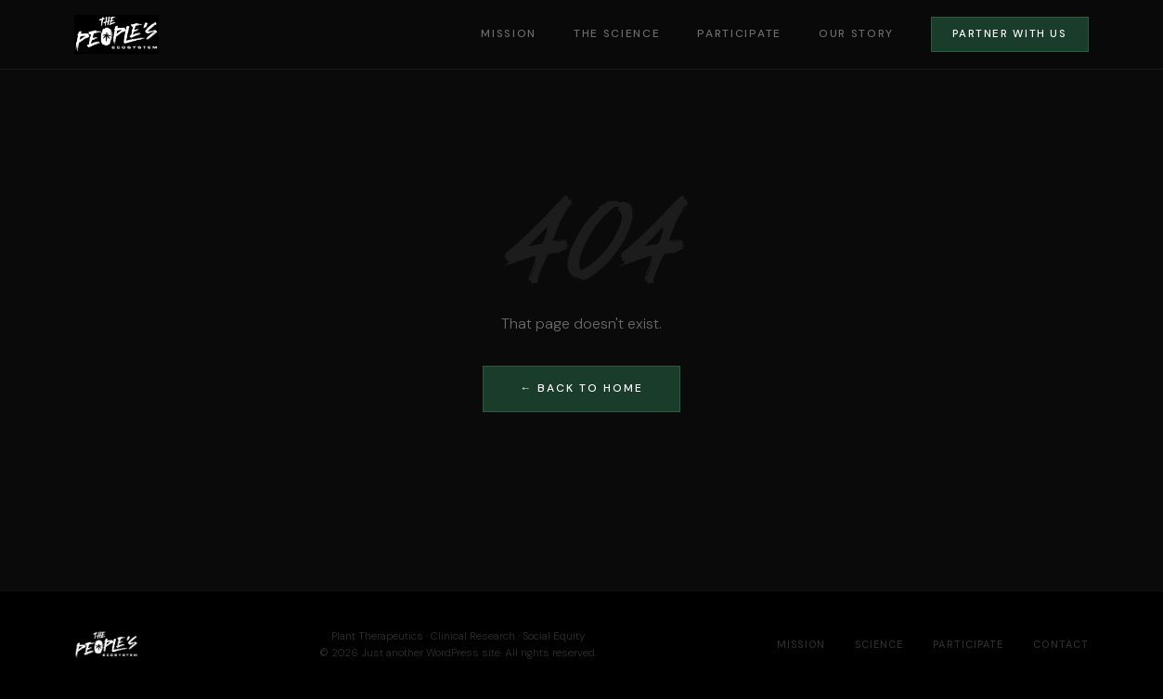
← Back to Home (582, 388)
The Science (617, 33)
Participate (739, 33)
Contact (1061, 644)
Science (879, 644)
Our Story (856, 33)
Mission (508, 33)
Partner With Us (1009, 34)
